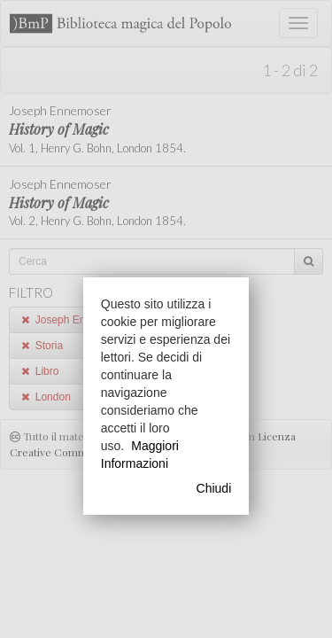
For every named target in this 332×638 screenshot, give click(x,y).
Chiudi (214, 488)
